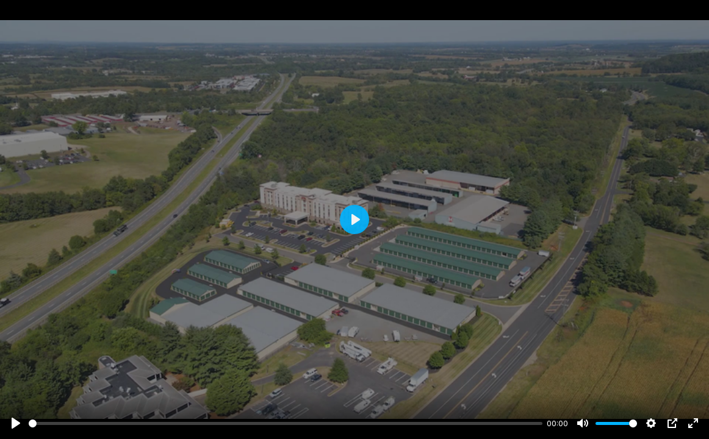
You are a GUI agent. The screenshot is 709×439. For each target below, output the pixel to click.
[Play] (16, 423)
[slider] (285, 423)
